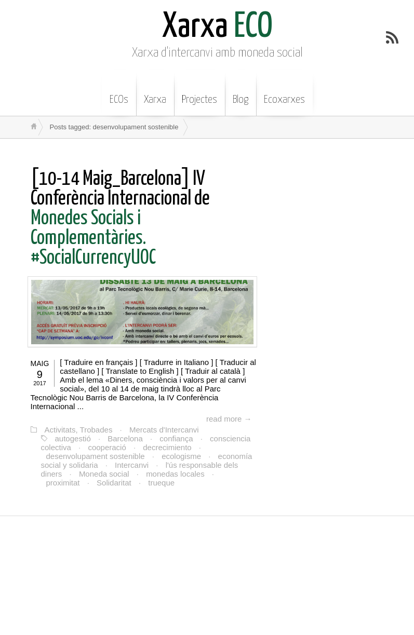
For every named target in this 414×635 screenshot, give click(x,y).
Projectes (199, 92)
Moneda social (104, 473)
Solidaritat (114, 482)
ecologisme (181, 456)
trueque (161, 482)
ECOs (119, 92)
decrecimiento (167, 447)
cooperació (107, 447)
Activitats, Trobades (79, 429)
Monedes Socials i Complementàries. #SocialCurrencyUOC (120, 219)
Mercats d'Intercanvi (164, 429)
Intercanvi (132, 465)
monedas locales (175, 473)
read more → (229, 418)
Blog (240, 92)
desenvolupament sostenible (95, 456)
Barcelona (125, 438)
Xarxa (155, 92)
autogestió (73, 438)
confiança (176, 438)
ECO (217, 27)
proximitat (63, 482)
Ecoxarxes (284, 92)
